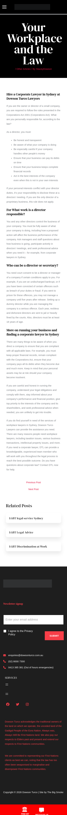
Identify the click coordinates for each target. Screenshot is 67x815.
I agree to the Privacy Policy (20, 633)
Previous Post (33, 482)
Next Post (33, 489)
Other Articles (24, 69)
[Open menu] (7, 684)
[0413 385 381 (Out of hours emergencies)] (28, 667)
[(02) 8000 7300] (14, 661)
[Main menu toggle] (4, 7)
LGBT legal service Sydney (26, 518)
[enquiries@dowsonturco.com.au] (23, 655)
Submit (54, 635)
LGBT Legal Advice (21, 532)
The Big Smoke (55, 792)
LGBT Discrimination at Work (28, 546)
